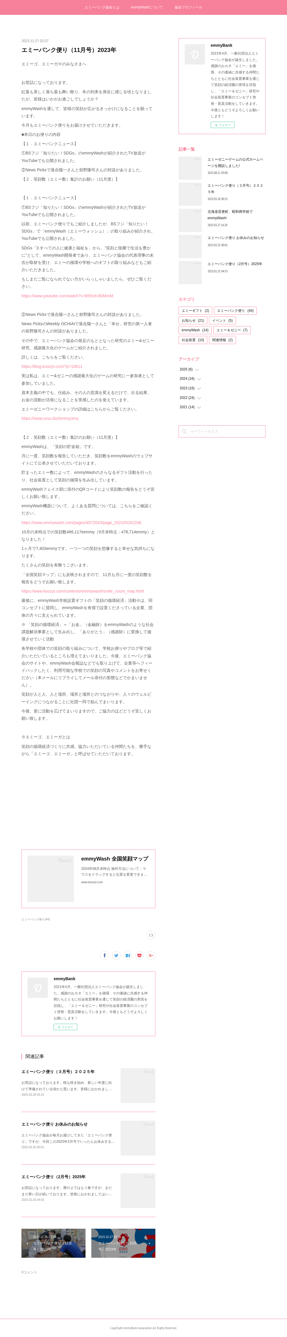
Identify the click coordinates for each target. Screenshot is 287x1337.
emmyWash (195, 330)
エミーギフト (195, 311)
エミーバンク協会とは (102, 7)
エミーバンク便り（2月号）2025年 (53, 1176)
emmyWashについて (147, 7)
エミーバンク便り (235, 311)
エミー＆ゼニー (232, 330)
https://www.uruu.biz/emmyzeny (50, 418)
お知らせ (193, 320)
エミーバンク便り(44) (35, 919)
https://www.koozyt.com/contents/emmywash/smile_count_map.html (82, 591)
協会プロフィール (188, 7)
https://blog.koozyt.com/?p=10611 (51, 366)
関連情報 (222, 340)
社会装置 (193, 340)
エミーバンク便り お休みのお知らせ (54, 1124)
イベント (222, 320)
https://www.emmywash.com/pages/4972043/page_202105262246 (81, 522)
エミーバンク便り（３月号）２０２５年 (58, 1071)
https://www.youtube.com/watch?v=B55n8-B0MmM (67, 296)
